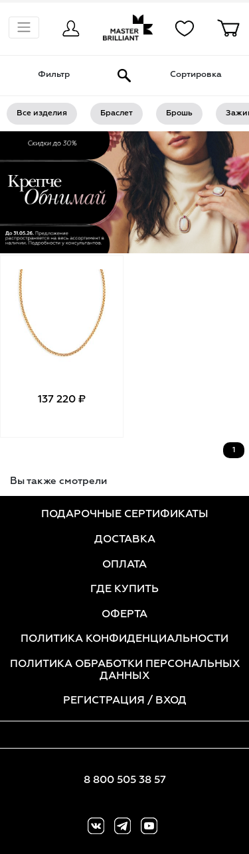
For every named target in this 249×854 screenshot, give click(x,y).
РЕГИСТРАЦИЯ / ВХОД (125, 701)
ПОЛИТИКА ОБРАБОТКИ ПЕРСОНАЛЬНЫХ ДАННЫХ (125, 670)
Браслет (116, 113)
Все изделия (42, 113)
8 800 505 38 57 (125, 780)
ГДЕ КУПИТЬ (124, 589)
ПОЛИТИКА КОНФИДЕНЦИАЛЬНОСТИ (124, 639)
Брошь (179, 113)
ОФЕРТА (124, 614)
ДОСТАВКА (124, 539)
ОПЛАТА (124, 565)
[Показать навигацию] (24, 27)
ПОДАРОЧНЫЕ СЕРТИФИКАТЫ (124, 514)
